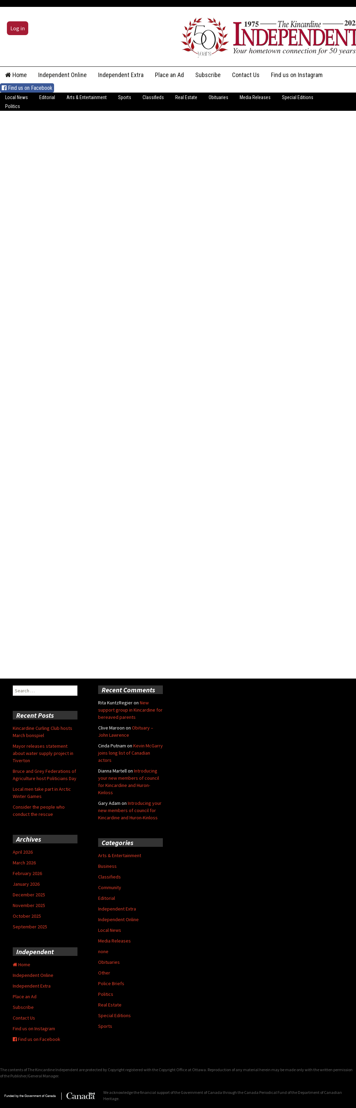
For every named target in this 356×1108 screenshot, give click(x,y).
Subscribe (208, 74)
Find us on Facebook (27, 88)
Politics (12, 106)
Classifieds (153, 97)
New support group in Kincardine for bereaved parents (130, 710)
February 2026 (27, 873)
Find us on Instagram (297, 74)
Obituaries (218, 97)
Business (107, 866)
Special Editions (297, 97)
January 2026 (26, 884)
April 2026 (23, 852)
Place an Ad (169, 74)
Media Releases (255, 97)
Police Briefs (111, 983)
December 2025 (29, 895)
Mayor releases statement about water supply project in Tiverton (43, 753)
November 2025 (29, 905)
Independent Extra (121, 74)
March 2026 (24, 863)
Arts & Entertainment (86, 97)
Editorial (47, 97)
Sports (124, 97)
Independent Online (62, 74)
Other (104, 973)
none (103, 951)
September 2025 (30, 927)
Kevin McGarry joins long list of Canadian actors (130, 753)
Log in (17, 28)
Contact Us (246, 74)
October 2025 (27, 916)
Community (109, 887)
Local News (16, 97)
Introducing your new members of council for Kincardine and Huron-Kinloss (129, 810)
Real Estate (186, 97)
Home (16, 74)
